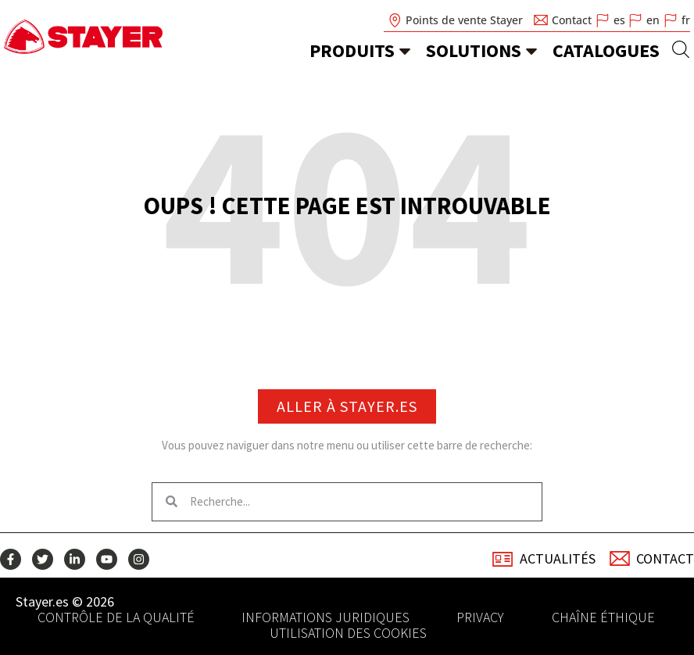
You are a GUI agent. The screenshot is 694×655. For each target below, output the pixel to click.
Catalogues (606, 50)
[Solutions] (531, 50)
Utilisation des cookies (348, 633)
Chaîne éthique (603, 617)
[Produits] (404, 50)
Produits (352, 50)
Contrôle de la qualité (116, 617)
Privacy (480, 617)
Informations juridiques (325, 617)
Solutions (473, 50)
